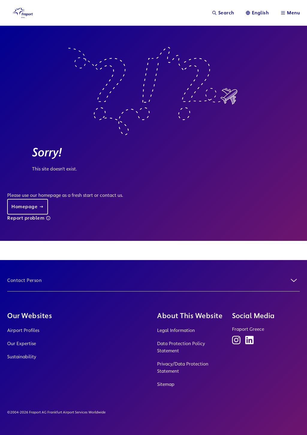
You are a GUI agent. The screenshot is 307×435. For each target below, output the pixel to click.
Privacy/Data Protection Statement (182, 367)
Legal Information (176, 330)
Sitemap (165, 384)
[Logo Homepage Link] (22, 12)
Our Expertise (21, 343)
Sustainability (21, 357)
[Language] (257, 12)
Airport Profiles (23, 330)
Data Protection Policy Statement (181, 347)
